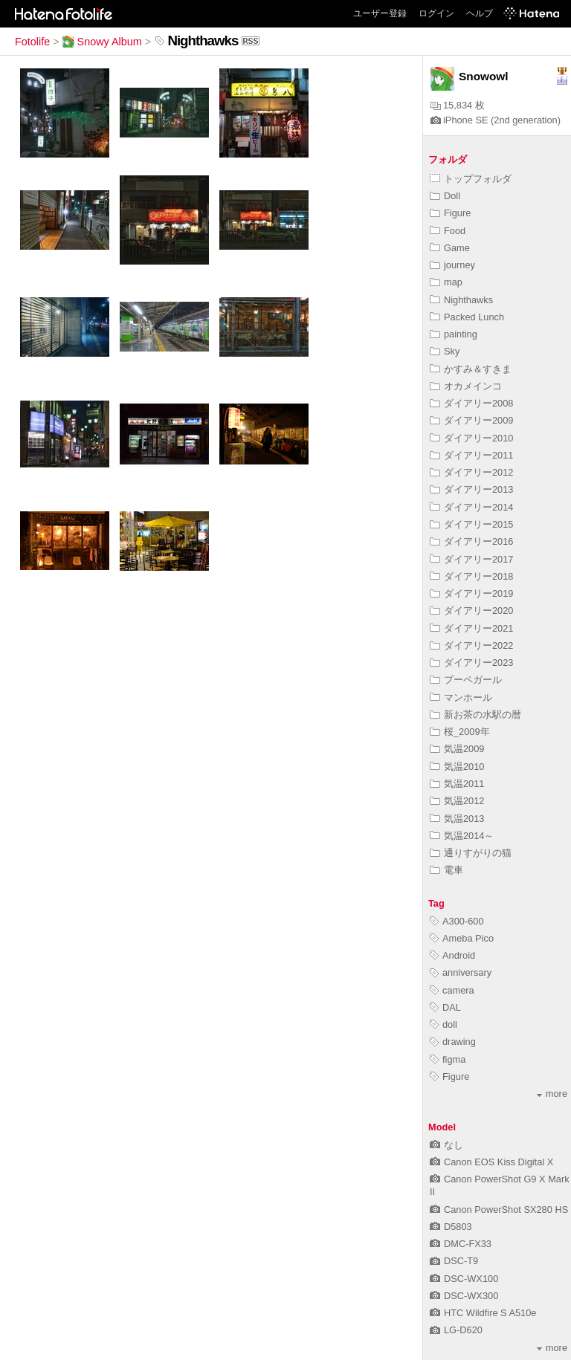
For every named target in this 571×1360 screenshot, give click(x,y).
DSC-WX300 (464, 1295)
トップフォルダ (471, 178)
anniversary (460, 972)
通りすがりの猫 (471, 852)
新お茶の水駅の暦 (475, 714)
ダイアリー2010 (471, 438)
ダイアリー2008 (471, 403)
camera (452, 990)
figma (447, 1059)
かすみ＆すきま (471, 369)
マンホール (461, 697)
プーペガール (466, 679)
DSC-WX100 (464, 1278)
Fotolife (32, 42)
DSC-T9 (454, 1260)
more (552, 1093)
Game (450, 247)
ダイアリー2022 (471, 645)
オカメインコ (466, 386)
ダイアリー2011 (471, 455)
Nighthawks (461, 299)
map (446, 282)
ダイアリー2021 (471, 628)
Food (447, 230)
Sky (444, 351)
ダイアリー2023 (471, 662)
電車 (446, 869)
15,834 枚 (457, 105)
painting (453, 334)
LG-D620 (456, 1329)
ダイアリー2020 (471, 610)
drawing (453, 1041)
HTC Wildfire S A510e (483, 1312)
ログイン (436, 13)
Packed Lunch (467, 317)
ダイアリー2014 (471, 507)
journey (452, 265)
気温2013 (457, 818)
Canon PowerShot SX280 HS (499, 1209)
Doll (445, 195)
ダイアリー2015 (471, 524)
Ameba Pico (462, 938)
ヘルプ (479, 13)
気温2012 (457, 800)
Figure (450, 212)
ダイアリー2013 (471, 489)
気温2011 (457, 783)
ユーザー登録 (380, 13)
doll (443, 1024)
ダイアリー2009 (471, 420)
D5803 (451, 1226)
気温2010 (457, 766)
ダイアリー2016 (471, 541)
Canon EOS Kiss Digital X (491, 1162)
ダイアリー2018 (471, 576)
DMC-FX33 (460, 1243)
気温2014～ (462, 835)
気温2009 (457, 748)
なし (446, 1144)
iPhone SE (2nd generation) (495, 120)
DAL (445, 1007)
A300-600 (457, 921)
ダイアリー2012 (471, 472)
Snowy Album (102, 42)
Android (452, 955)
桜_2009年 (460, 731)
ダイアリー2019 (471, 593)
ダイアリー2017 (471, 559)
